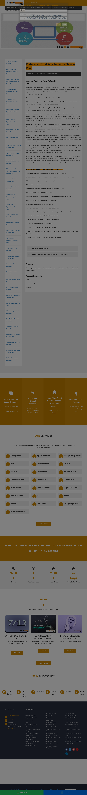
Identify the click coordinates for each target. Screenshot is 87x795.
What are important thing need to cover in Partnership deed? (50, 254)
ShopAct (11, 504)
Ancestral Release (67, 472)
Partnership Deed (40, 464)
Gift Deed (64, 464)
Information (30, 73)
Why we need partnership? (40, 248)
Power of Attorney (41, 488)
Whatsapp (22, 792)
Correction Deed (40, 480)
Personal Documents (68, 4)
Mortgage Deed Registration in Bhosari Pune (12, 207)
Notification (36, 692)
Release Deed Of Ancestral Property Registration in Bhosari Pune (13, 82)
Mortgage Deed (13, 488)
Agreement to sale (41, 456)
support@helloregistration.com (16, 719)
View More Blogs (44, 663)
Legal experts (7, 692)
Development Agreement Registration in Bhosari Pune (12, 112)
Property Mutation (14, 496)
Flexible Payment (80, 692)
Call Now (65, 792)
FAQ (37, 73)
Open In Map (11, 729)
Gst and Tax (56, 4)
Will (35, 496)
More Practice (43, 524)
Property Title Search (68, 488)
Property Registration (27, 4)
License (48, 4)
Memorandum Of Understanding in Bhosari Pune (12, 197)
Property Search (71, 715)
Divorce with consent (15, 512)
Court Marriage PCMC (52, 744)
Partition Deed (39, 472)
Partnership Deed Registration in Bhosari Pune (12, 240)
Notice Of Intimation (51, 727)
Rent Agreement (13, 456)
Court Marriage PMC (52, 741)
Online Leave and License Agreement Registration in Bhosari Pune (13, 171)
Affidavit (64, 496)
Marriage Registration (12, 4)
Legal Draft (40, 4)
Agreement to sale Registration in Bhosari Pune (12, 72)
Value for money (21, 693)
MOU (10, 464)
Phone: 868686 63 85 (13, 715)
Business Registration (12, 7)
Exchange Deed (66, 480)
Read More (17, 653)
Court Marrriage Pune (72, 727)
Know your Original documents (32, 401)
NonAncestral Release (15, 480)
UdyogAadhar (39, 504)
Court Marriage (30, 745)
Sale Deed (11, 472)
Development (30, 720)
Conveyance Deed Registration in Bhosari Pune (12, 92)
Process (42, 73)
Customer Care (51, 692)
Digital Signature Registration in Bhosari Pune (12, 122)
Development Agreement (70, 456)
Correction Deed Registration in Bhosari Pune (12, 102)
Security (65, 692)
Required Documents (53, 73)
